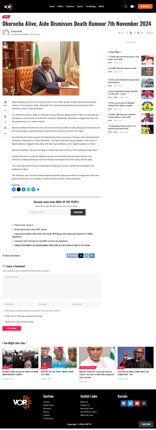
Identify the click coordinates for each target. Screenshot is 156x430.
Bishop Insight (16, 31)
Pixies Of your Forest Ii (24, 225)
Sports (115, 132)
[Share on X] (130, 33)
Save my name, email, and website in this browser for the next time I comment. (32, 312)
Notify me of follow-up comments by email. (23, 317)
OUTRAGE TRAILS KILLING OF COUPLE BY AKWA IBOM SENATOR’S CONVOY (20, 374)
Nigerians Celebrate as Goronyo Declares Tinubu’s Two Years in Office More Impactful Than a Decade (96, 376)
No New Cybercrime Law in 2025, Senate (31, 229)
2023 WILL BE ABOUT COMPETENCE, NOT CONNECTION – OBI (133, 374)
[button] (125, 6)
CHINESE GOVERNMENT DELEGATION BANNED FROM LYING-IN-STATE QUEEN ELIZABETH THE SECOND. (53, 245)
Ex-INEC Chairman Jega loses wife (122, 68)
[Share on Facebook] (127, 33)
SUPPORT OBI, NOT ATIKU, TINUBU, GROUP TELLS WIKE (57, 374)
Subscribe (78, 212)
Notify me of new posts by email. (19, 323)
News (6, 17)
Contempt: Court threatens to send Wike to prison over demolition (42, 241)
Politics (115, 98)
